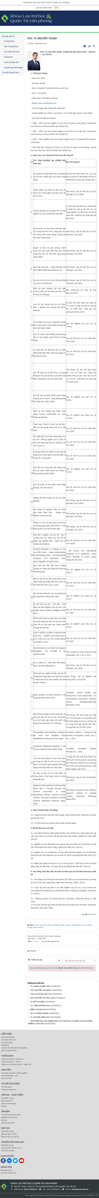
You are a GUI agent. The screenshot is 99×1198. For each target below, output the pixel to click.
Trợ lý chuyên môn (11, 62)
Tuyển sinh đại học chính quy (12, 1059)
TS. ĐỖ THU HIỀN (37, 1002)
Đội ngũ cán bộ (8, 36)
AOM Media (92, 914)
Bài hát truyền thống (8, 1050)
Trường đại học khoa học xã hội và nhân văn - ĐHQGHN (46, 2)
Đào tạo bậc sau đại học (10, 1137)
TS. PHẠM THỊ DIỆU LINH (40, 986)
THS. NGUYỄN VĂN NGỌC (40, 990)
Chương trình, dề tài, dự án (11, 1148)
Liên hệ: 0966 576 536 (44, 8)
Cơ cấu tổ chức (7, 1042)
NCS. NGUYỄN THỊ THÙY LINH (42, 998)
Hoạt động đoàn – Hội (9, 1076)
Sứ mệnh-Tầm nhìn (8, 1040)
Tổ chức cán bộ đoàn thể (10, 1115)
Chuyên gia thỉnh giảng (13, 68)
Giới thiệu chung (7, 1098)
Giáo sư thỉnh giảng (8, 1103)
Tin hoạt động (6, 1087)
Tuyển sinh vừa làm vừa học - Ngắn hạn (16, 1064)
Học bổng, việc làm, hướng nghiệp (14, 1073)
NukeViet (75, 1195)
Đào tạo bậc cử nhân (9, 1134)
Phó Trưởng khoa (11, 46)
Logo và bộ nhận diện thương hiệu (14, 1048)
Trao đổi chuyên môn (10, 72)
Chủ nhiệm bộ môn (11, 52)
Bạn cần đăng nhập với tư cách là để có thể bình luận (61, 968)
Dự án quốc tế (6, 1101)
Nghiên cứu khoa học (9, 1117)
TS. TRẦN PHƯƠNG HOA (40, 1006)
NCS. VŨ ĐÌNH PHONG (39, 1013)
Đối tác (4, 1106)
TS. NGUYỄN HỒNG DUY (40, 1017)
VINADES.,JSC (92, 1195)
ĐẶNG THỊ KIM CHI (37, 1009)
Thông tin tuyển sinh (8, 1090)
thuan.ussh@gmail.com (46, 103)
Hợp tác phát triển (8, 1123)
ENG (56, 7)
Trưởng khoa (9, 41)
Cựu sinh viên (6, 1078)
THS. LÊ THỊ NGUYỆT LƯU (40, 994)
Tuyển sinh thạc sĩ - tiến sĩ (11, 1062)
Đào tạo (4, 1120)
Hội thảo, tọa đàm (8, 1151)
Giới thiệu (6, 1033)
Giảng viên (8, 57)
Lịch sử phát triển (7, 1037)
